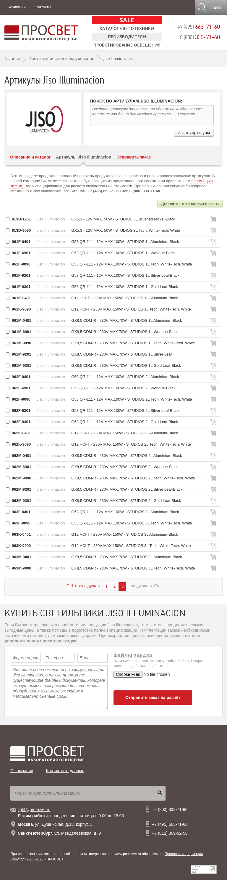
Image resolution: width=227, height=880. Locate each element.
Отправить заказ (133, 157)
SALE (127, 20)
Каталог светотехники (127, 28)
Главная (12, 58)
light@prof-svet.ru (34, 809)
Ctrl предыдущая (81, 585)
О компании (15, 7)
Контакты (43, 7)
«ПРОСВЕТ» (54, 859)
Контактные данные (65, 770)
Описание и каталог (30, 157)
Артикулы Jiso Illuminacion (83, 157)
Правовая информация (184, 854)
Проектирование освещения (126, 45)
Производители (127, 36)
